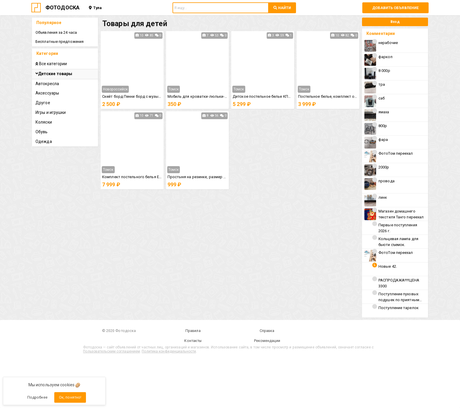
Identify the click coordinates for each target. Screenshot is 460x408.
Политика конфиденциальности (169, 351)
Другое (42, 102)
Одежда (43, 141)
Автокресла (47, 83)
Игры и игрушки (50, 112)
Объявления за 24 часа (56, 32)
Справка (267, 330)
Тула (95, 8)
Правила (193, 330)
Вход (395, 21)
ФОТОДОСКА (62, 7)
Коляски (43, 122)
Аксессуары (47, 93)
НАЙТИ (282, 8)
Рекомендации (267, 340)
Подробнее (37, 397)
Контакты (193, 340)
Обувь (41, 131)
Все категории (51, 63)
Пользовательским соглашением (111, 351)
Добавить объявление (395, 8)
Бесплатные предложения (59, 41)
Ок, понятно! (70, 397)
